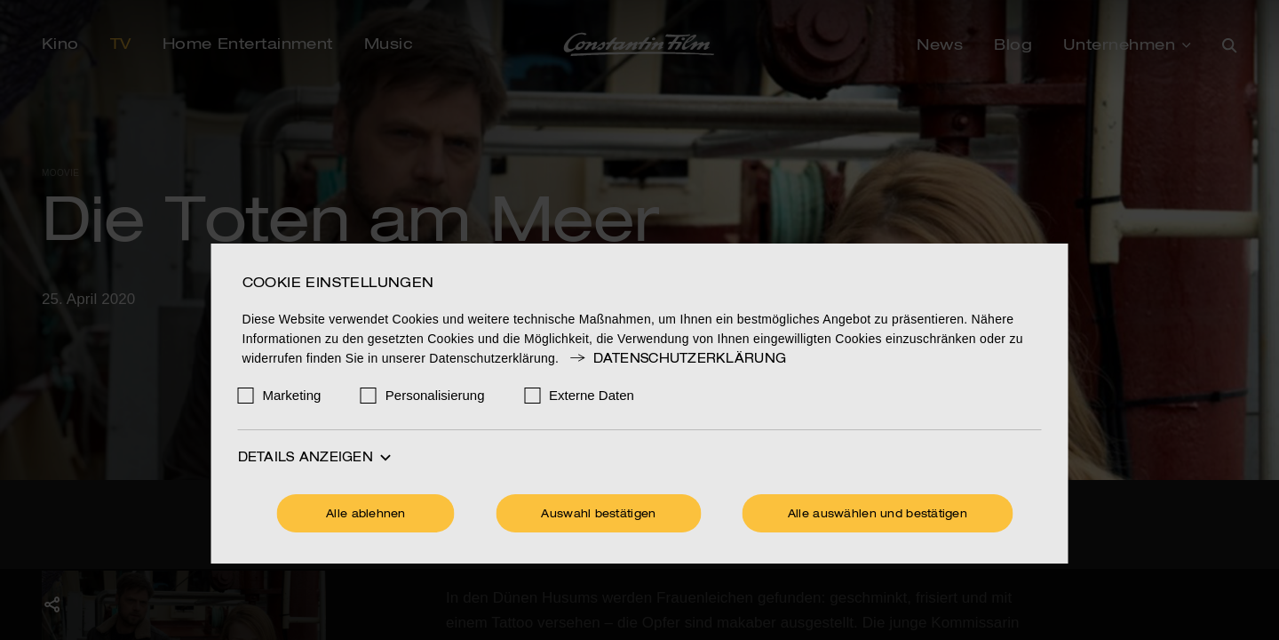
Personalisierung (435, 395)
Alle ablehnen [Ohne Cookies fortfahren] (366, 514)
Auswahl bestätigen (598, 514)
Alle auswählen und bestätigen (877, 514)
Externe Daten (591, 395)
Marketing (292, 395)
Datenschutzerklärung (677, 359)
